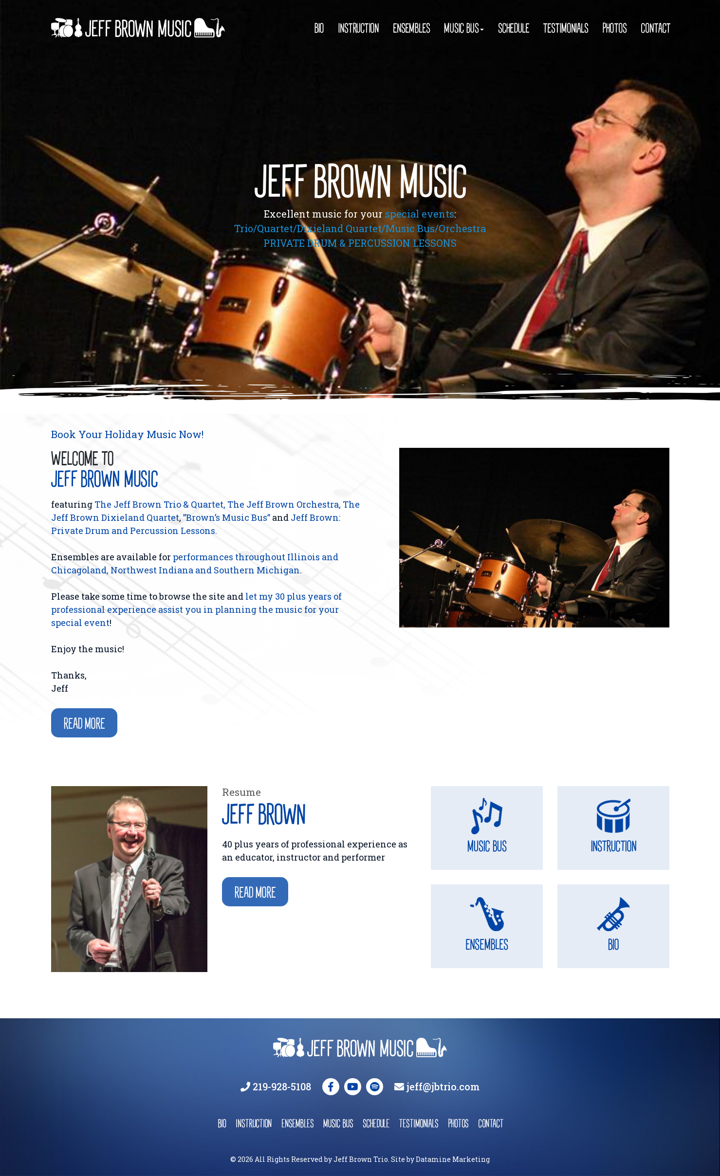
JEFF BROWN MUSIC (360, 181)
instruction (254, 1123)
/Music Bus (408, 228)
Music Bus (461, 28)
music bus (338, 1123)
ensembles (297, 1123)
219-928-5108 (282, 1086)
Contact (655, 28)
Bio (319, 28)
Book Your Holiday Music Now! (127, 434)
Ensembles (411, 28)
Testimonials (565, 28)
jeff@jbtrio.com (443, 1086)
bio (222, 1123)
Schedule (513, 28)
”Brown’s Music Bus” (226, 517)
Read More (255, 892)
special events (419, 213)
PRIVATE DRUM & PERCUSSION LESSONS (360, 243)
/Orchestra (460, 228)
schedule (376, 1123)
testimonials (418, 1123)
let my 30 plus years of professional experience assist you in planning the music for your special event (196, 609)
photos (458, 1123)
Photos (614, 28)
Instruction (358, 28)
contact (490, 1123)
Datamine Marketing (453, 1159)
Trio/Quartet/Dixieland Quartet (308, 228)
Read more (84, 723)
